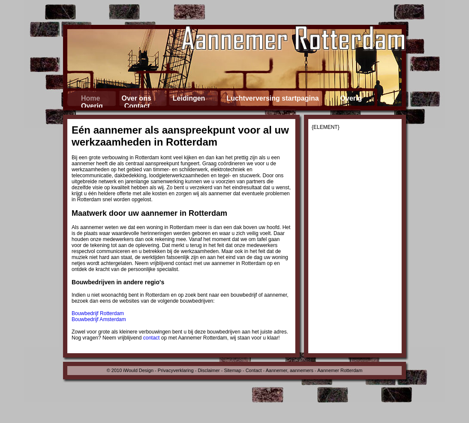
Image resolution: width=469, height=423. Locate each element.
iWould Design (138, 370)
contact (151, 338)
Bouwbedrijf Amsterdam (99, 319)
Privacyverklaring (176, 370)
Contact (254, 370)
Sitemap (232, 370)
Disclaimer (208, 370)
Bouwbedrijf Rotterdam (98, 313)
